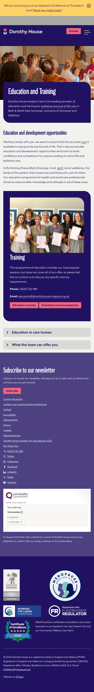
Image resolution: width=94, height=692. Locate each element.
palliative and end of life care (58, 106)
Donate (73, 31)
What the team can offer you (35, 345)
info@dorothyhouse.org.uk (16, 669)
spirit (60, 168)
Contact (7, 409)
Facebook (12, 466)
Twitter (10, 456)
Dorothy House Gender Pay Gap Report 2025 (27, 440)
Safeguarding (10, 419)
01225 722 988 (15, 451)
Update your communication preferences (25, 404)
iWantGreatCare (12, 435)
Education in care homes (32, 332)
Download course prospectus (60, 305)
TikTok (10, 477)
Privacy (7, 425)
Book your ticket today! (48, 10)
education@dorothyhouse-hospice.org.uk (43, 296)
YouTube (11, 482)
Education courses (24, 305)
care (83, 141)
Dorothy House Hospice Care (23, 32)
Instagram (12, 461)
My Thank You (10, 446)
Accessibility (9, 414)
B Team (20, 676)
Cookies (7, 430)
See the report (14, 522)
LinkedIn (12, 471)
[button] (87, 32)
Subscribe (12, 390)
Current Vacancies (12, 399)
